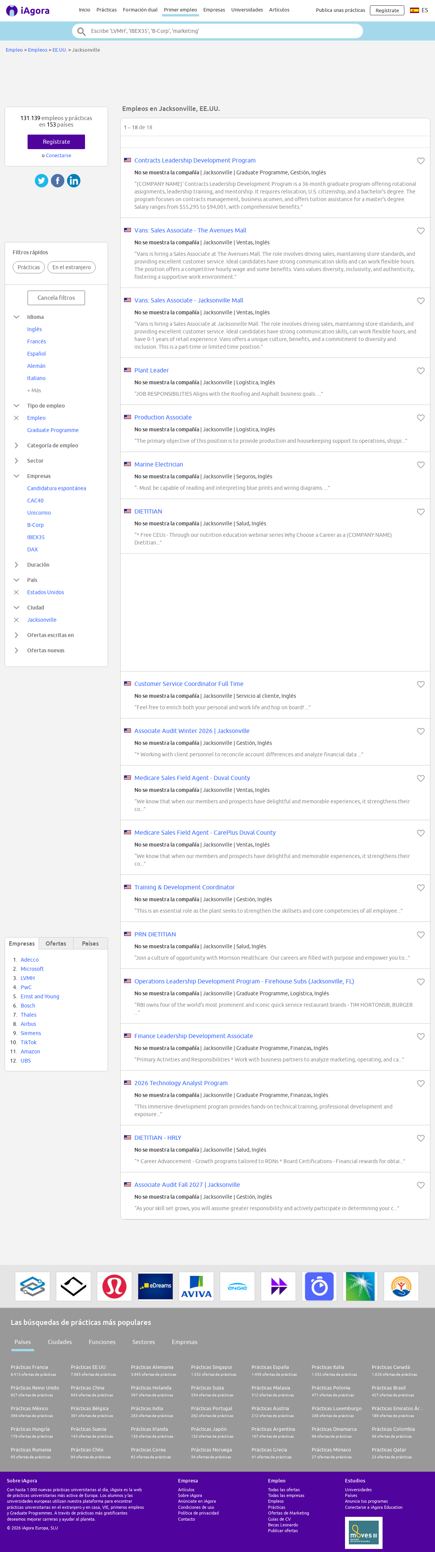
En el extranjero (71, 267)
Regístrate (56, 141)
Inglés (34, 329)
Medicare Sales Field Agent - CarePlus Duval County (205, 832)
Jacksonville (42, 620)
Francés (36, 341)
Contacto (186, 1518)
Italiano (36, 378)
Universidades (247, 10)
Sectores (143, 1342)
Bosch (28, 1006)
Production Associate (163, 417)
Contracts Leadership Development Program (195, 160)
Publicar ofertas (283, 1530)
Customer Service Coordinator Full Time (189, 683)
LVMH (28, 978)
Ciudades (60, 1342)
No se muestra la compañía (166, 172)
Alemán (36, 366)
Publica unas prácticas (340, 10)
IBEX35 (36, 537)
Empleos (38, 50)
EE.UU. (59, 50)
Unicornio (39, 513)
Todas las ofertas (284, 1489)
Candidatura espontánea (56, 488)
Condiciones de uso (196, 1507)
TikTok (28, 1042)
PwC (26, 987)
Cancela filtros (56, 297)
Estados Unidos (45, 592)
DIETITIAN (148, 511)
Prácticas (106, 10)
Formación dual (140, 10)
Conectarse (58, 155)
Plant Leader (151, 370)
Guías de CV (279, 1518)
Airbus (28, 1024)
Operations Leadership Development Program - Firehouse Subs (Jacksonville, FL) (244, 981)
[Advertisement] (217, 82)
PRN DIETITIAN (155, 934)
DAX (32, 549)
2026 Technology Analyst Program (181, 1082)
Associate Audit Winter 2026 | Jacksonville (192, 730)
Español (36, 354)
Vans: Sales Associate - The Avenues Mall (190, 230)
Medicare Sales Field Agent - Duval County (192, 777)
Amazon (30, 1051)
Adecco (30, 960)
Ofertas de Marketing (288, 1512)
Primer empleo (180, 10)
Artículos (279, 10)
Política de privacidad (198, 1512)
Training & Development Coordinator (184, 887)
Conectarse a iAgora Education (373, 1507)
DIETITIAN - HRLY (158, 1137)
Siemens (31, 1033)
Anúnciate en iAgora (197, 1500)
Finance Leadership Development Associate (193, 1035)
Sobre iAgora (190, 1495)
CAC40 (35, 500)
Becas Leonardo (283, 1524)
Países (23, 1342)
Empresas (214, 10)
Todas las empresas (286, 1495)
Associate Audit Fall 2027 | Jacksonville (187, 1184)
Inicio (84, 10)
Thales (28, 1015)
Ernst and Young (40, 996)
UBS (26, 1061)
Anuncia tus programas (366, 1500)
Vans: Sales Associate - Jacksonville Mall (188, 300)
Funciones (102, 1342)
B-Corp (35, 525)
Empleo (14, 50)
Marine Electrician (158, 464)
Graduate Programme (53, 430)
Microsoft (32, 969)
